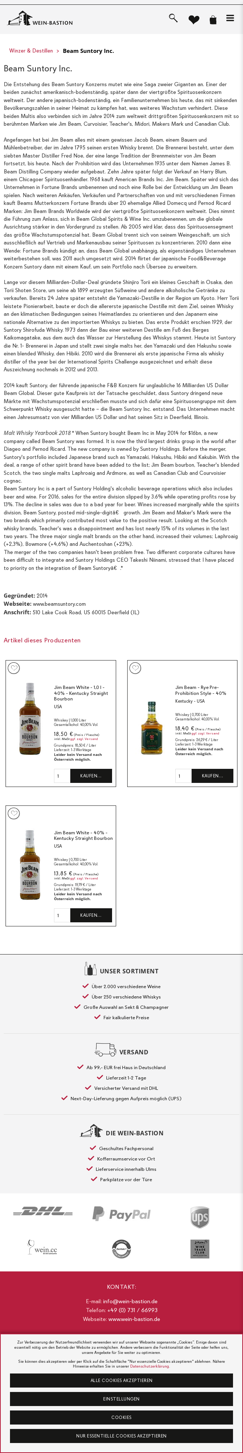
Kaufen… (91, 775)
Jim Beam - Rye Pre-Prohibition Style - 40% (200, 690)
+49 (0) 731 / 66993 (132, 1310)
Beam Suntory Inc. (88, 50)
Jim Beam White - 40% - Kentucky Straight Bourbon (83, 835)
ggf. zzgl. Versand (84, 739)
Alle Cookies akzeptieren (122, 1380)
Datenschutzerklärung (149, 1366)
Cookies (121, 1417)
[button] (230, 18)
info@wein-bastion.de (130, 1301)
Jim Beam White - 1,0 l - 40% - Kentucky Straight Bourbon (81, 693)
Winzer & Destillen (31, 50)
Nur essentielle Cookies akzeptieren (121, 1436)
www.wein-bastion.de (134, 1319)
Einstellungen (121, 1399)
